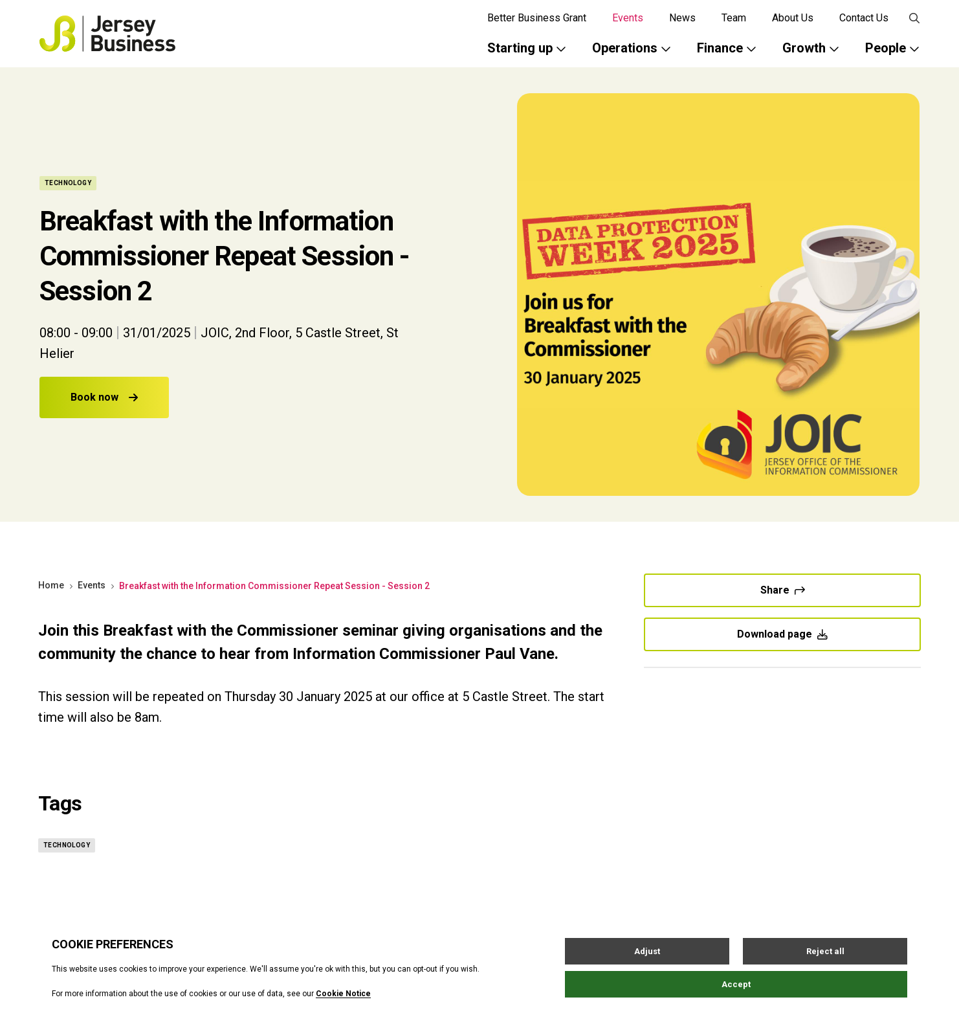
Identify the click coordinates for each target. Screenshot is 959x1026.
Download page (782, 634)
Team (734, 18)
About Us (792, 18)
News (682, 18)
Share (782, 590)
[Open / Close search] (914, 18)
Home (51, 585)
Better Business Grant (536, 18)
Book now (104, 397)
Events (627, 18)
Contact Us (863, 18)
